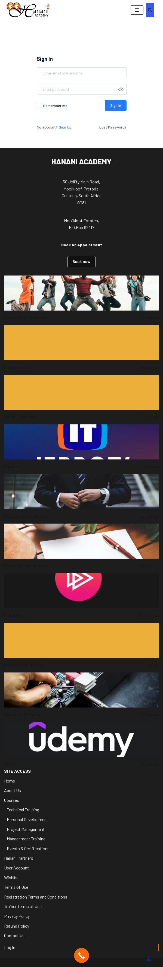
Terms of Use (16, 887)
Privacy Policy (17, 916)
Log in (9, 947)
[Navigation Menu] (137, 10)
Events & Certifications (28, 848)
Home (9, 780)
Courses (11, 800)
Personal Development (27, 819)
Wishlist (11, 877)
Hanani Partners (18, 857)
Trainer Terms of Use (23, 906)
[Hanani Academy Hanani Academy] (28, 9)
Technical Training (23, 809)
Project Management (26, 829)
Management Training (26, 838)
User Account (16, 867)
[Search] (150, 10)
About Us (12, 790)
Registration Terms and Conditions (35, 896)
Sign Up (65, 127)
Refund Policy (16, 925)
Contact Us (14, 935)
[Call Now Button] (81, 955)
